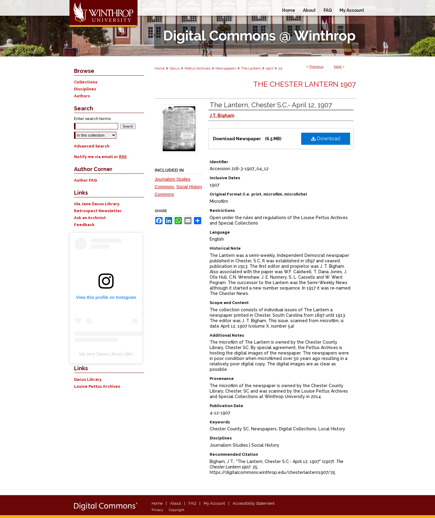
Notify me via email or (100, 156)
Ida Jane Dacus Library (96, 204)
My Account (214, 503)
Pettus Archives (198, 68)
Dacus (174, 68)
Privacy (157, 510)
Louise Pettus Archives (97, 386)
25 (280, 68)
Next (338, 66)
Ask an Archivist (90, 217)
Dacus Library (88, 379)
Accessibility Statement (254, 503)
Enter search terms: (92, 118)
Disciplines (85, 89)
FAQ (192, 503)
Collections (85, 82)
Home (160, 68)
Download (325, 138)
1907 (269, 68)
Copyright (176, 510)
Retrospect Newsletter (98, 211)
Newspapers (225, 68)
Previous (316, 66)
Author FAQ (85, 180)
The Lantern (251, 68)
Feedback (84, 224)
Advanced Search (91, 146)
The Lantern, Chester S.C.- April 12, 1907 (271, 105)
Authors (82, 96)
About (175, 503)
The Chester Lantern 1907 (304, 84)
